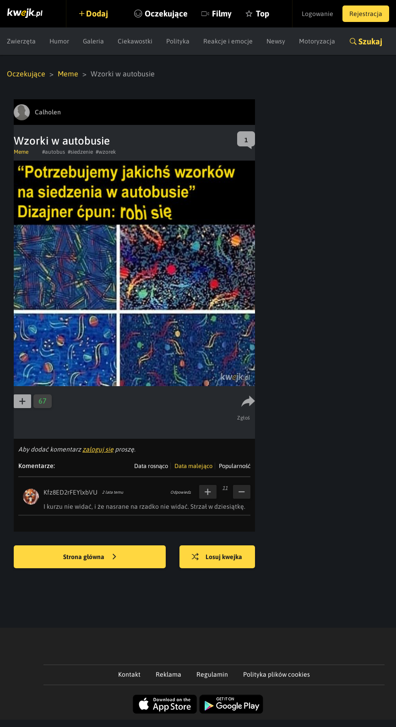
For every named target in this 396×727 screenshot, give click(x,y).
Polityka (178, 41)
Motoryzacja (317, 41)
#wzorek (106, 152)
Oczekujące (166, 13)
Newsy (275, 41)
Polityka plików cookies (276, 674)
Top (262, 13)
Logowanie (317, 13)
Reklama (168, 674)
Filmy (222, 13)
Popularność (234, 466)
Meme (68, 74)
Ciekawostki (135, 41)
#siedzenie (80, 152)
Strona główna (89, 557)
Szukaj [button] (370, 41)
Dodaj (97, 13)
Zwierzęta (21, 41)
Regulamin (212, 674)
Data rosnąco (151, 466)
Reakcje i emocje (228, 41)
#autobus (53, 152)
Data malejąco (193, 466)
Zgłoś (243, 417)
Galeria (93, 41)
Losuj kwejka (217, 557)
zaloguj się (98, 449)
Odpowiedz (180, 492)
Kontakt (129, 674)
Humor (59, 41)
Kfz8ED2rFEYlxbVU (70, 492)
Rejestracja (365, 13)
